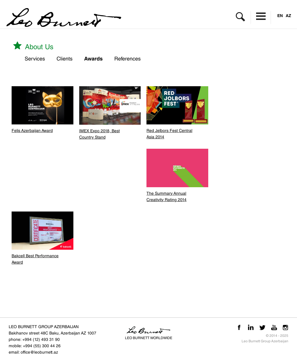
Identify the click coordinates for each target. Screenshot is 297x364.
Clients (65, 59)
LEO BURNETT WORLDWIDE (148, 338)
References (127, 59)
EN (280, 15)
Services (35, 59)
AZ (288, 15)
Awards (93, 59)
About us (32, 45)
